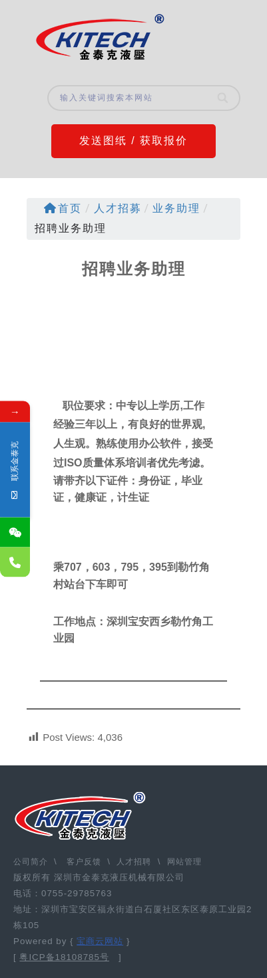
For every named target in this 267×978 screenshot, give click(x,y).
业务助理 (176, 208)
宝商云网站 (100, 941)
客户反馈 (84, 861)
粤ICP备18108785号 (64, 957)
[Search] (224, 98)
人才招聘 (134, 861)
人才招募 (118, 208)
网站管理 (184, 861)
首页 (63, 208)
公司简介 (32, 861)
